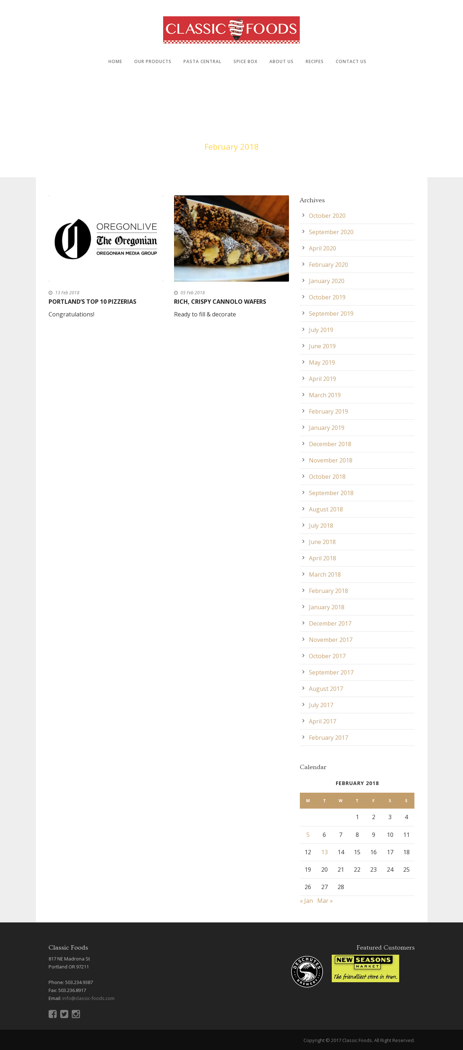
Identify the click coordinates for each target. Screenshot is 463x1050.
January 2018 (326, 607)
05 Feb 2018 (193, 293)
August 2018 (326, 509)
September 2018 (331, 493)
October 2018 (327, 477)
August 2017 (326, 689)
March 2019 (325, 395)
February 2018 (328, 591)
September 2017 (331, 672)
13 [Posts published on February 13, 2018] (324, 852)
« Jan (306, 901)
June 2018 (322, 542)
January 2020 (326, 281)
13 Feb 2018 (67, 293)
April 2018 (322, 558)
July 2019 (321, 330)
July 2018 (321, 526)
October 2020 (327, 216)
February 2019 (328, 411)
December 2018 (330, 444)
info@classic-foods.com (88, 998)
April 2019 (322, 379)
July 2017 (321, 705)
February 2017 (328, 738)
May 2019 (322, 362)
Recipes (315, 61)
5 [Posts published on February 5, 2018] (308, 835)
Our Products (152, 61)
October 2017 (327, 656)
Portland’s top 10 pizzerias (92, 302)
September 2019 (331, 314)
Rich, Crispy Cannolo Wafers (220, 302)
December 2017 (330, 623)
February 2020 (328, 265)
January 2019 (326, 428)
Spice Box (245, 61)
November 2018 (330, 460)
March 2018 (325, 574)
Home (115, 61)
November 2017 (330, 640)
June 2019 (322, 346)
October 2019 (327, 297)
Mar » (325, 901)
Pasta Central (202, 61)
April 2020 (322, 248)
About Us (281, 61)
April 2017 (322, 721)
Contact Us (351, 61)
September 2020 (331, 232)
